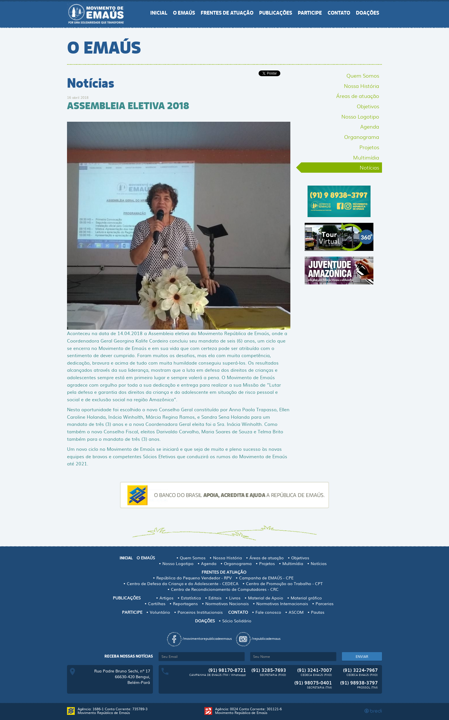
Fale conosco (268, 612)
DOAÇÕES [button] (367, 13)
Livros (235, 598)
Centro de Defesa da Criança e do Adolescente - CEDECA (183, 583)
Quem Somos (362, 75)
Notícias (369, 167)
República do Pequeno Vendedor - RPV (194, 578)
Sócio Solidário (236, 620)
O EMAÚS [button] (184, 13)
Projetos (369, 147)
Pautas (317, 612)
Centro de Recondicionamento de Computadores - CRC (225, 589)
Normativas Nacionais (227, 603)
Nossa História (361, 85)
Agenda (369, 126)
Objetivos (368, 106)
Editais (215, 598)
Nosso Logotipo (360, 116)
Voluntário (160, 612)
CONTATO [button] (339, 13)
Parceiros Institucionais (200, 612)
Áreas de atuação (357, 95)
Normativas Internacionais (282, 603)
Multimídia (366, 157)
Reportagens (185, 603)
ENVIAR (362, 656)
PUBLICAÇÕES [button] (275, 13)
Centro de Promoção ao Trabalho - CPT (284, 583)
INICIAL (158, 13)
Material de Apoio (265, 598)
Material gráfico (306, 598)
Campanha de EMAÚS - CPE (266, 578)
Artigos (166, 598)
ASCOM (296, 612)
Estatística (191, 598)
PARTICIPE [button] (310, 13)
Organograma (361, 136)
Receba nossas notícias (129, 656)
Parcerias (325, 603)
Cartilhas (157, 603)
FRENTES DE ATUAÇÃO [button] (227, 13)
